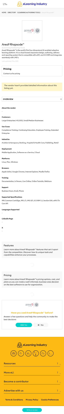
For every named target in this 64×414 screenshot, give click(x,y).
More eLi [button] (32, 372)
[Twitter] (21, 353)
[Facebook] (14, 353)
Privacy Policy (32, 399)
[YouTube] (36, 353)
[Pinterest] (43, 353)
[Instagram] (51, 353)
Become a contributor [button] (32, 381)
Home (4, 12)
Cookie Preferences (50, 399)
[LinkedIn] (28, 353)
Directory (12, 12)
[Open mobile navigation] (4, 4)
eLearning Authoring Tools (29, 12)
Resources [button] (32, 363)
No (41, 325)
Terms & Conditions (14, 399)
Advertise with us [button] (32, 390)
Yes (23, 325)
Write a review (32, 410)
